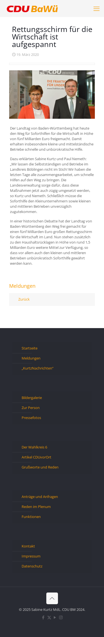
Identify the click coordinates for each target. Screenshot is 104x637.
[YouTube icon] (55, 617)
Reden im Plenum (36, 506)
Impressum (31, 556)
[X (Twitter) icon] (49, 617)
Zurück (24, 299)
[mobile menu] (96, 8)
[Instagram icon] (61, 617)
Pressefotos (31, 417)
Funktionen (31, 516)
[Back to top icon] (52, 598)
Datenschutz (32, 566)
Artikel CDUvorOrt (36, 457)
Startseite (29, 348)
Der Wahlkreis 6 (34, 447)
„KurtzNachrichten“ (38, 368)
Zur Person (31, 407)
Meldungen (31, 358)
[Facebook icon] (43, 617)
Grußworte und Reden (40, 467)
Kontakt (28, 546)
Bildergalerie (32, 397)
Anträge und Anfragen (40, 496)
